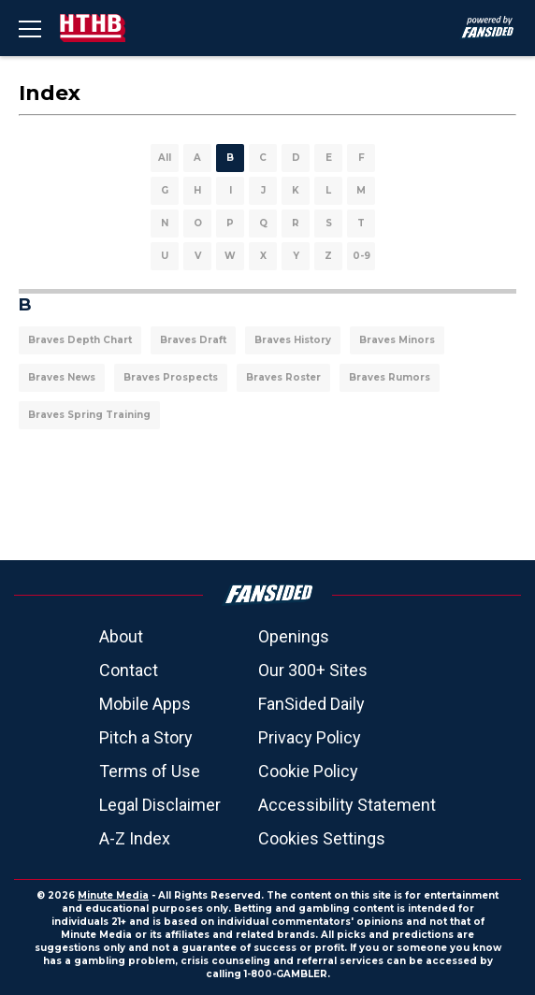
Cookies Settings (321, 838)
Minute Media (113, 895)
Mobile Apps (145, 704)
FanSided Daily (311, 704)
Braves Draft (193, 340)
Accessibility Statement (347, 805)
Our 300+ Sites (313, 670)
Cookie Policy (308, 771)
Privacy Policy (309, 737)
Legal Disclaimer (160, 805)
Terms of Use (149, 771)
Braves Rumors (389, 377)
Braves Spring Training (89, 415)
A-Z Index (134, 838)
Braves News (61, 377)
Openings (293, 636)
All (164, 157)
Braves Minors (397, 340)
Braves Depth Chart (80, 340)
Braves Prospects (170, 377)
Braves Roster (283, 377)
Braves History (292, 340)
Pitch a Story (146, 737)
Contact (128, 670)
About (121, 636)
